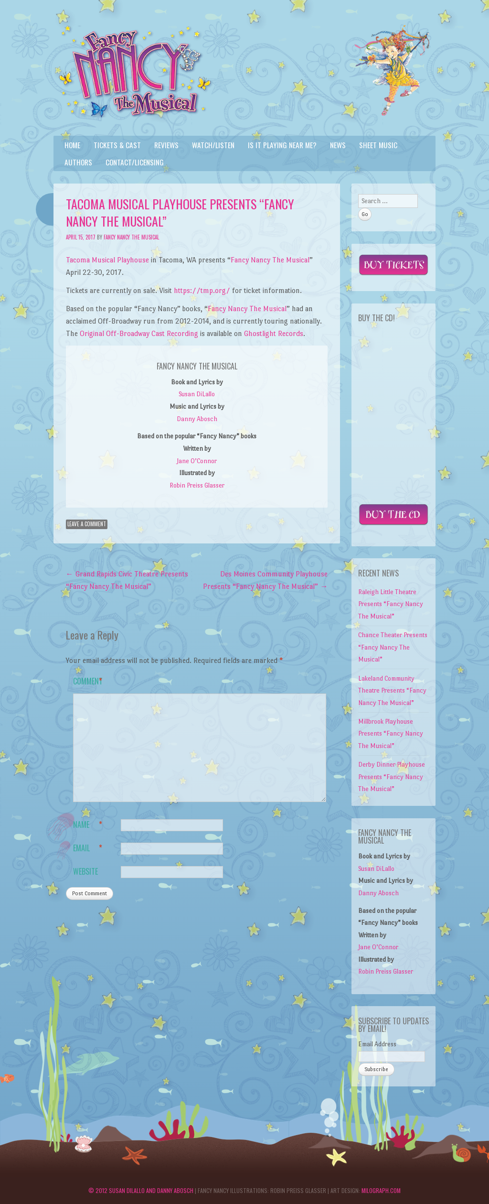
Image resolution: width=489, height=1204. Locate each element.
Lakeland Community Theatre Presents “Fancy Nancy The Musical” (392, 690)
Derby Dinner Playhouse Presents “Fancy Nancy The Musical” (391, 776)
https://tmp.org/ (202, 290)
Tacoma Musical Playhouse (107, 260)
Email (87, 848)
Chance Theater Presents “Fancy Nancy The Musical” (392, 647)
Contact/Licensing (135, 162)
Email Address (377, 1044)
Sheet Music (378, 145)
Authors (78, 162)
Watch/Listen (213, 145)
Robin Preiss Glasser (197, 485)
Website (85, 871)
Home (72, 145)
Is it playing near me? (282, 145)
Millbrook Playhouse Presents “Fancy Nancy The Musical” (390, 733)
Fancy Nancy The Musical (131, 237)
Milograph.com (381, 1190)
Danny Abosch (197, 419)
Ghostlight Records (273, 333)
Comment (88, 681)
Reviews (166, 145)
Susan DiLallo (197, 394)
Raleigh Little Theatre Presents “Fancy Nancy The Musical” (390, 604)
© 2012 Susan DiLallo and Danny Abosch (140, 1190)
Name (87, 825)
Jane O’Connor (197, 461)
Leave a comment (86, 524)
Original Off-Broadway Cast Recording (139, 333)
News (338, 145)
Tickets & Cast (117, 145)
